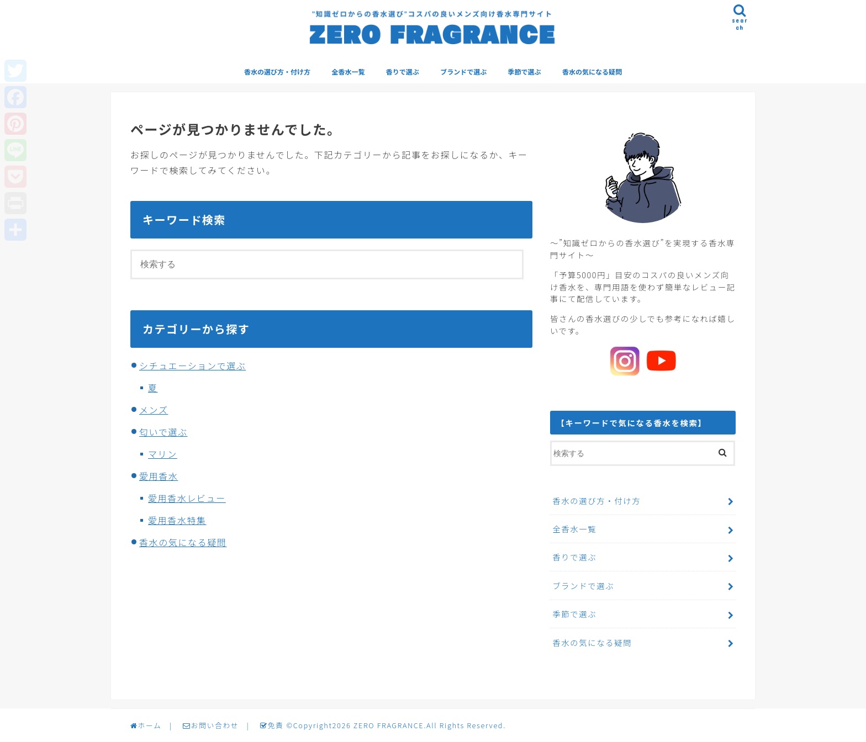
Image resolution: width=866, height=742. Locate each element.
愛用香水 (158, 476)
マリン (162, 453)
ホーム (145, 725)
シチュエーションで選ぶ (192, 365)
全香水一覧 (348, 71)
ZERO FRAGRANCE (388, 725)
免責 (271, 725)
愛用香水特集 (177, 520)
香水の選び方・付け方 (277, 71)
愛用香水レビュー (187, 498)
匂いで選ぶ (163, 431)
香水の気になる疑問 (592, 71)
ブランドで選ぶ (463, 71)
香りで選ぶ (402, 71)
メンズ (153, 409)
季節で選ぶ (524, 71)
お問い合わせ (211, 725)
